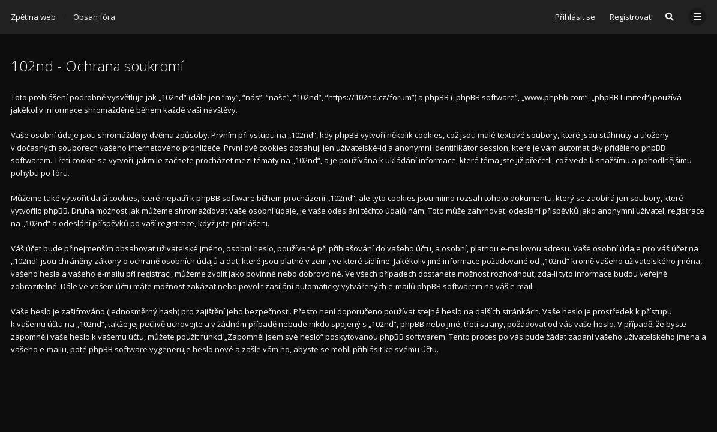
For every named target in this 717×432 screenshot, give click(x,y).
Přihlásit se (575, 16)
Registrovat (630, 16)
